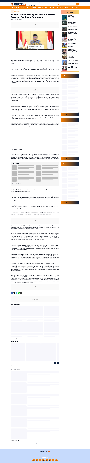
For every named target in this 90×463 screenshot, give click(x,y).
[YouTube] (43, 460)
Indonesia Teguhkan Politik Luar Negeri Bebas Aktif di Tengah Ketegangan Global (73, 39)
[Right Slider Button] (78, 7)
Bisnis (39, 2)
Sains (46, 7)
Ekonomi (27, 7)
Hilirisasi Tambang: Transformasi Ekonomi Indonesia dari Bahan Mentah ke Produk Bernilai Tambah (72, 28)
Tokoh (56, 7)
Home (29, 2)
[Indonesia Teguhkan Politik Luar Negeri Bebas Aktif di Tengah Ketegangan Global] (64, 39)
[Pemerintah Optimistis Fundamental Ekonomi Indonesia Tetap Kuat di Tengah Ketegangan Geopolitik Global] (64, 56)
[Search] (67, 4)
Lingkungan (33, 7)
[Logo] (45, 451)
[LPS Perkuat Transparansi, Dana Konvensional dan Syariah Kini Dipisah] (64, 68)
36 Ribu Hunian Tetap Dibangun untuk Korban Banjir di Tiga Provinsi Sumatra (72, 51)
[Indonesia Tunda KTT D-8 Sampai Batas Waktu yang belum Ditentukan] (64, 62)
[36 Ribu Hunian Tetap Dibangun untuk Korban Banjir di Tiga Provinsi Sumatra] (64, 51)
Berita (34, 2)
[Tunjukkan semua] (77, 76)
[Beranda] (12, 11)
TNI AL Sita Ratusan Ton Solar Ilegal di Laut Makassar (72, 22)
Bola (44, 2)
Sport (49, 2)
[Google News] (46, 460)
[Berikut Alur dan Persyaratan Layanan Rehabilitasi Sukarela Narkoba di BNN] (64, 17)
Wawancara (40, 7)
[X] (14, 293)
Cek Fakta (51, 7)
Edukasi (66, 7)
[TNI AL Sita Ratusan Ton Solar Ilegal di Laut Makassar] (64, 23)
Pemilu (61, 7)
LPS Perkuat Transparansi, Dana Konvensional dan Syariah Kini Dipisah (72, 67)
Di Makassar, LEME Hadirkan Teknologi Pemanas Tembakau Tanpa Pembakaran (73, 34)
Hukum (22, 7)
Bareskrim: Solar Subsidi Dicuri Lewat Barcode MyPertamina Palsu (72, 45)
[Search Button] (77, 4)
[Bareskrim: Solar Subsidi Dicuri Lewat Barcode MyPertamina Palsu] (64, 45)
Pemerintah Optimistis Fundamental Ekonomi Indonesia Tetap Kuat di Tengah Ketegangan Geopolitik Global (73, 56)
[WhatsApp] (19, 293)
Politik (17, 7)
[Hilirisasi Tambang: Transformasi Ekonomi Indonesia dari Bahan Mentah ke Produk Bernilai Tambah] (64, 28)
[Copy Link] (21, 293)
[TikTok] (50, 460)
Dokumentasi (31, 5)
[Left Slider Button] (55, 363)
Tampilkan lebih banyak (35, 443)
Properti (71, 7)
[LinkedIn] (53, 460)
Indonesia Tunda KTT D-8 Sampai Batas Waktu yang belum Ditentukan (73, 62)
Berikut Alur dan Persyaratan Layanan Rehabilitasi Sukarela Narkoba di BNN (73, 17)
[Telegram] (16, 293)
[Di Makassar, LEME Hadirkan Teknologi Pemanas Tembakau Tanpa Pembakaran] (64, 34)
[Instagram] (40, 460)
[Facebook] (12, 293)
